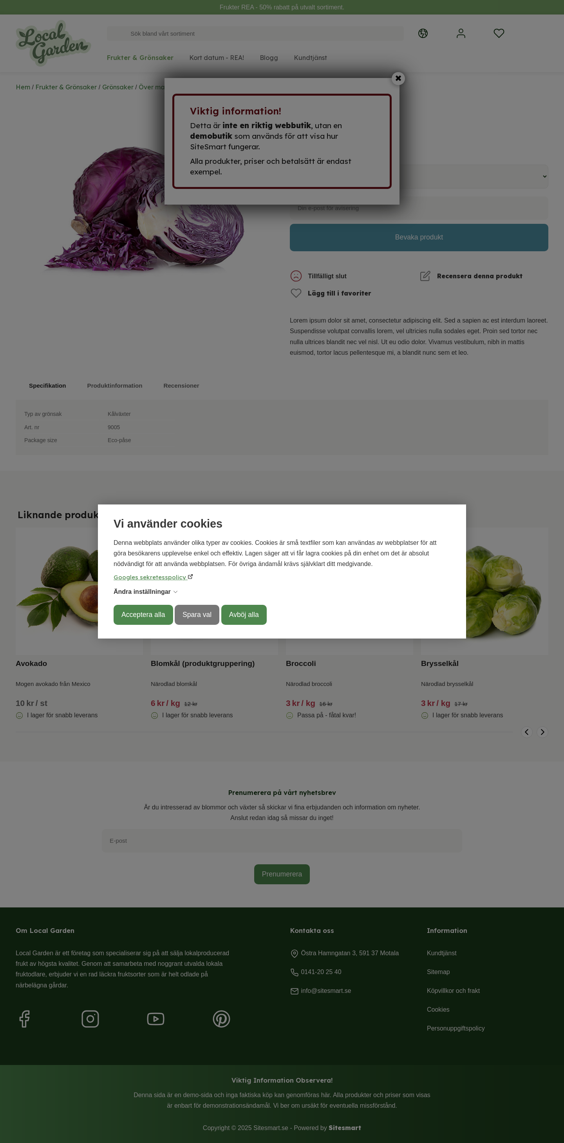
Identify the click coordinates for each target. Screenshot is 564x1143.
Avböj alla (244, 615)
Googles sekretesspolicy (151, 577)
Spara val (197, 615)
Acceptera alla (143, 615)
